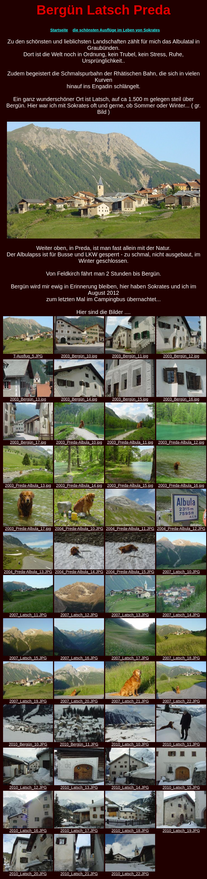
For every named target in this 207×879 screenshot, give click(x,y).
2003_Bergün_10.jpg (79, 354)
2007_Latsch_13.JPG (130, 613)
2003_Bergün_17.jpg (28, 440)
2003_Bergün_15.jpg (130, 397)
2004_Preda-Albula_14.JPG (79, 570)
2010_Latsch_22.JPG (130, 872)
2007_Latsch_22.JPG (181, 699)
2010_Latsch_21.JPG (79, 872)
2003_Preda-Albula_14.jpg (79, 484)
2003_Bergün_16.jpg (181, 397)
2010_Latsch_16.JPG (28, 829)
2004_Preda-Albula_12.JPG (181, 527)
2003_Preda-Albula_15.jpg (130, 484)
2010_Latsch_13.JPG (79, 786)
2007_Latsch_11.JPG (28, 613)
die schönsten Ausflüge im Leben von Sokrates (116, 30)
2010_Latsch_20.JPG (28, 872)
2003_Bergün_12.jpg (181, 354)
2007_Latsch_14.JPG (181, 613)
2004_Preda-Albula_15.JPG (130, 570)
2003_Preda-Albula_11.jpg (130, 440)
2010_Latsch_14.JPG (130, 786)
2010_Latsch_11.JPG (181, 742)
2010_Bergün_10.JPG (28, 742)
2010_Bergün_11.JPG (79, 742)
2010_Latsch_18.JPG (130, 829)
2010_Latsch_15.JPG (181, 786)
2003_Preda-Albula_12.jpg (181, 440)
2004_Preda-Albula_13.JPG (28, 570)
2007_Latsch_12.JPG (79, 613)
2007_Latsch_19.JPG (28, 699)
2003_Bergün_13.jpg (28, 397)
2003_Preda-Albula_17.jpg (28, 527)
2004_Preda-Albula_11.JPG (130, 527)
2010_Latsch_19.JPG (181, 829)
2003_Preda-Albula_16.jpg (181, 484)
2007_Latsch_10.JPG (181, 570)
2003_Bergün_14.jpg (79, 397)
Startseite (59, 30)
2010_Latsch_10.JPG (130, 742)
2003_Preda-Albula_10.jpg (79, 440)
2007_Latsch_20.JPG (79, 699)
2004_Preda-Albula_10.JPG (79, 527)
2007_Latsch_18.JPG (181, 656)
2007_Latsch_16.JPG (79, 656)
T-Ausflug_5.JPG (28, 354)
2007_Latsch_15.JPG (28, 656)
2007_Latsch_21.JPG (130, 699)
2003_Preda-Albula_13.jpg (28, 484)
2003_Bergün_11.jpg (130, 354)
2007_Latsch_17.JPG (130, 656)
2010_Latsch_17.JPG (79, 829)
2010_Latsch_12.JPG (28, 786)
